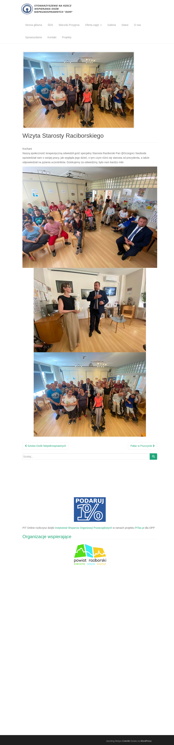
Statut (124, 24)
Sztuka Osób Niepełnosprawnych (45, 445)
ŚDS (50, 24)
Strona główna (33, 24)
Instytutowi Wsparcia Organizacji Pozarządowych (83, 527)
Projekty (66, 37)
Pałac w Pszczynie (142, 445)
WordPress (146, 741)
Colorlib (126, 741)
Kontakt (52, 37)
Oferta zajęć (93, 24)
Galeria (111, 24)
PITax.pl (139, 527)
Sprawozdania (33, 37)
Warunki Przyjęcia (69, 24)
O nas (137, 24)
